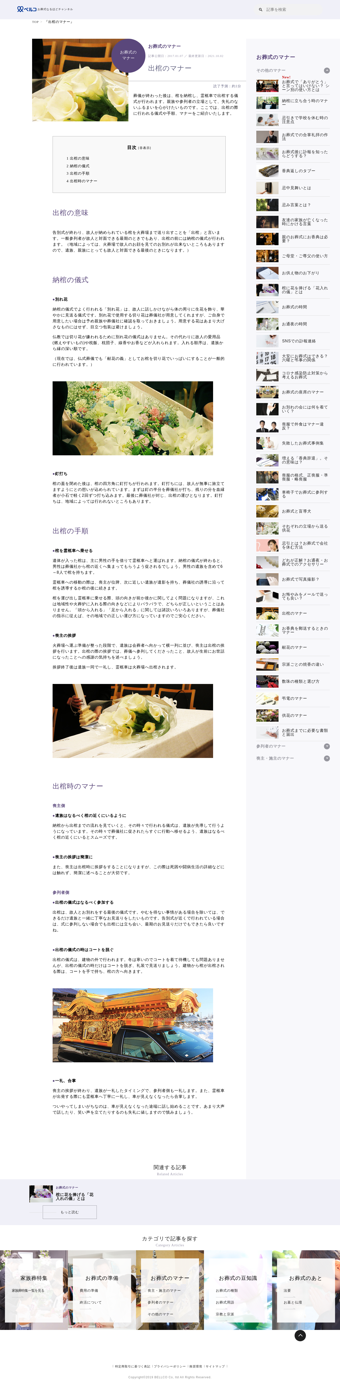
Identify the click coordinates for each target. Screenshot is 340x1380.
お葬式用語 (226, 1302)
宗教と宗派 (226, 1314)
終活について (91, 1302)
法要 (288, 1290)
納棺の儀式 (78, 166)
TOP (35, 22)
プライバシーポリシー (170, 1366)
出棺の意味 (78, 158)
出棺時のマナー (82, 181)
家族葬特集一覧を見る (29, 1290)
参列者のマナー (161, 1302)
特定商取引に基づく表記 (132, 1366)
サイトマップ (215, 1366)
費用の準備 (90, 1290)
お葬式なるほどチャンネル (46, 9)
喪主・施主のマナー (165, 1290)
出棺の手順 (78, 173)
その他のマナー (161, 1314)
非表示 (145, 148)
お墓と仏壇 (293, 1302)
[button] (261, 9)
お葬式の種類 (228, 1290)
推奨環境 (195, 1366)
